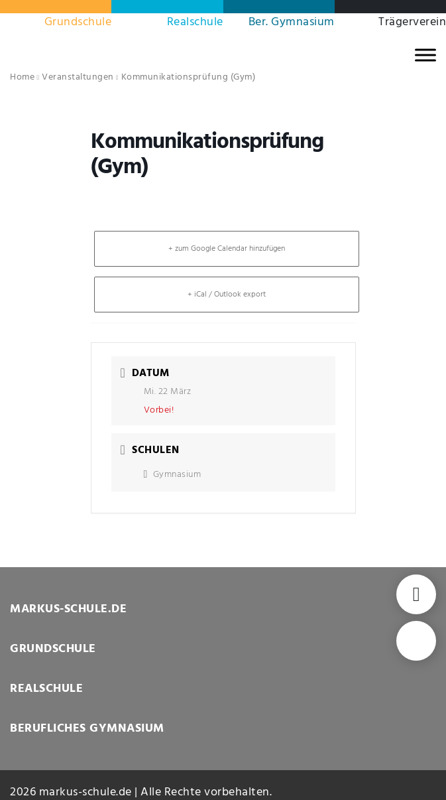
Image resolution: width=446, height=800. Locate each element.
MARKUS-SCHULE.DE (68, 609)
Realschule (195, 22)
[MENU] (425, 54)
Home (22, 77)
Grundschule (78, 22)
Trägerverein (412, 22)
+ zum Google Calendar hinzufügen (226, 248)
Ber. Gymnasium (292, 22)
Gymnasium (172, 474)
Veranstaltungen (78, 77)
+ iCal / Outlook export (227, 294)
